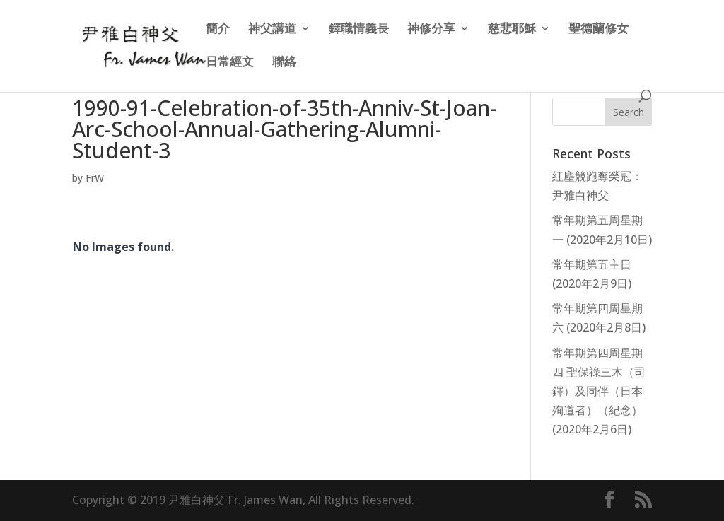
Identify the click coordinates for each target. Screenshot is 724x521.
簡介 (218, 29)
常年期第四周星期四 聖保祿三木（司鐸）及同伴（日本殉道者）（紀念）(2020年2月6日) (599, 391)
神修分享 (431, 29)
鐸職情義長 (359, 29)
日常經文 (230, 63)
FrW (95, 178)
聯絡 (284, 63)
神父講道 (272, 29)
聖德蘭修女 (598, 29)
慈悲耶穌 (512, 29)
